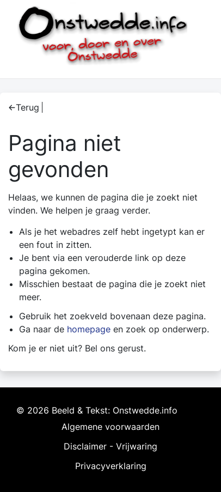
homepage (88, 329)
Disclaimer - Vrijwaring (110, 446)
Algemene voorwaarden (110, 426)
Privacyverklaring (110, 465)
